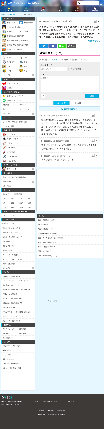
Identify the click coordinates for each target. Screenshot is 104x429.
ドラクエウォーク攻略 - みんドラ (46, 401)
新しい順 (61, 103)
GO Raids (71, 401)
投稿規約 (55, 59)
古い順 (78, 103)
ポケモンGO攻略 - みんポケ (10, 404)
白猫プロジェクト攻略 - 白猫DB (23, 3)
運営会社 (50, 410)
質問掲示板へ (94, 41)
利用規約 (42, 410)
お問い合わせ (60, 410)
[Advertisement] (70, 188)
